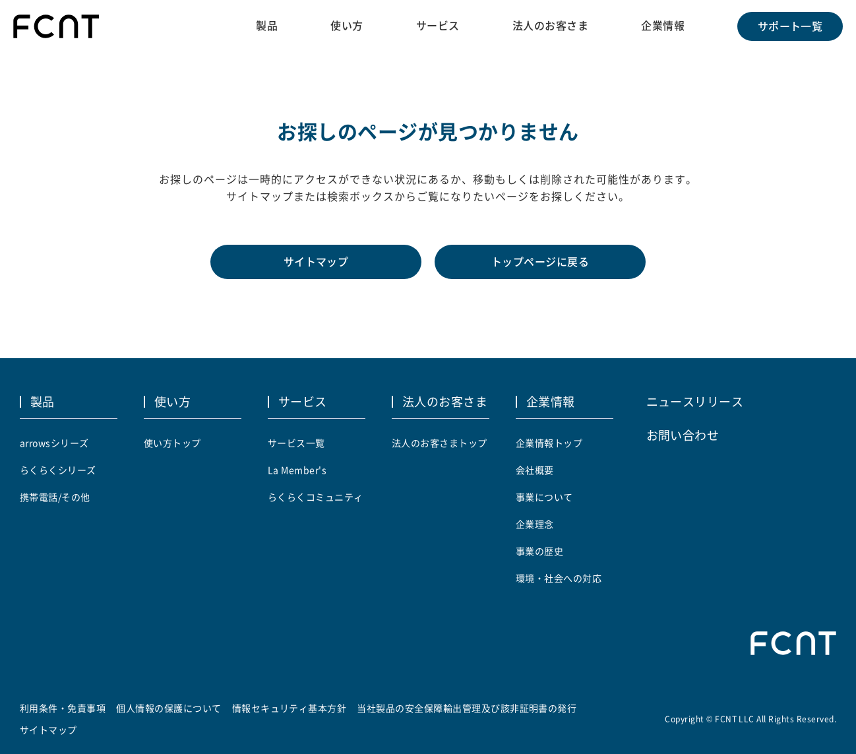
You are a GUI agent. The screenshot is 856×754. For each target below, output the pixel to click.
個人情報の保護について (168, 707)
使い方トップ (172, 442)
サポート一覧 (790, 26)
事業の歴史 (539, 550)
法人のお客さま (550, 25)
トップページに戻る (540, 261)
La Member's (297, 469)
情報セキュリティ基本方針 (289, 707)
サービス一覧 (296, 442)
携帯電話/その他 (55, 496)
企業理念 (535, 523)
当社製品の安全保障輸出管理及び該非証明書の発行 (466, 707)
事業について (544, 496)
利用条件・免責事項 (63, 707)
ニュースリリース (695, 401)
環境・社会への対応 (558, 577)
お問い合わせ (682, 434)
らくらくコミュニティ (315, 496)
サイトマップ (316, 261)
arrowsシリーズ (54, 442)
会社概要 (535, 469)
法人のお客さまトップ (439, 442)
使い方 (346, 25)
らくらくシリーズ (58, 469)
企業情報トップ (549, 442)
